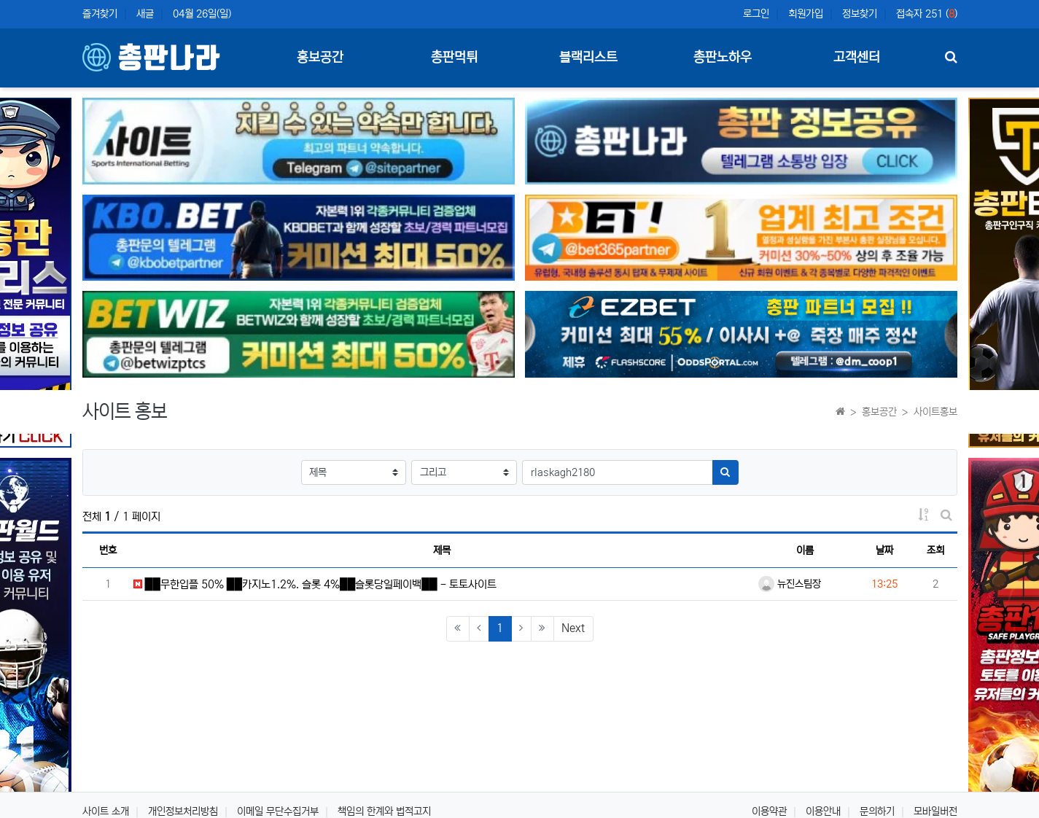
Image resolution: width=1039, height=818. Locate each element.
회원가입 (805, 14)
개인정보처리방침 (183, 811)
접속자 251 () (926, 14)
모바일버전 (935, 811)
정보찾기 (859, 14)
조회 (935, 550)
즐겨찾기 (99, 14)
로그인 (756, 14)
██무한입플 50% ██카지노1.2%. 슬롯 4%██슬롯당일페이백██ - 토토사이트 (315, 584)
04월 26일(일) (202, 14)
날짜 (884, 550)
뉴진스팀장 (789, 584)
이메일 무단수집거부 (278, 811)
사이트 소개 (105, 811)
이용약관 (769, 811)
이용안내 (823, 811)
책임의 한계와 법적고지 (384, 811)
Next (573, 628)
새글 (145, 14)
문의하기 (877, 811)
